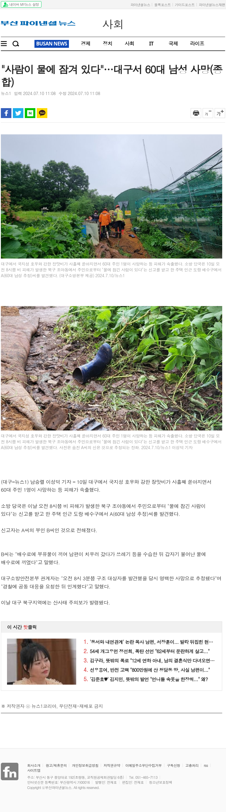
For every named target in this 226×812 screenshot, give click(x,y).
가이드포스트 (185, 4)
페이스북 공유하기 (6, 113)
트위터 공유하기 (18, 113)
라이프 (197, 43)
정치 (107, 43)
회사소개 (33, 765)
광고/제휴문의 (56, 765)
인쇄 (196, 113)
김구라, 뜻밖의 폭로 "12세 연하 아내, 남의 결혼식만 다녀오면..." (150, 660)
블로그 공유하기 (30, 113)
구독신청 (173, 765)
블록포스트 (162, 4)
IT (151, 43)
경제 (86, 43)
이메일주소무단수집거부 (143, 765)
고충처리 (192, 765)
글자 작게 (208, 113)
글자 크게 (220, 113)
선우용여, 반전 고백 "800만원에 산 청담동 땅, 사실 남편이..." (147, 670)
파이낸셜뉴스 (140, 4)
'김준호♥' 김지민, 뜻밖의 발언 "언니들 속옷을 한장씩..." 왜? (146, 679)
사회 (113, 24)
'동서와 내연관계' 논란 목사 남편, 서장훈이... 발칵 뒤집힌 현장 (148, 642)
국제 (173, 43)
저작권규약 (112, 765)
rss (206, 765)
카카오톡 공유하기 (42, 113)
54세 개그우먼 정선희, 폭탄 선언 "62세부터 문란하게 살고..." (146, 651)
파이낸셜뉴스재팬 (212, 4)
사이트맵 (33, 770)
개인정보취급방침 (85, 765)
